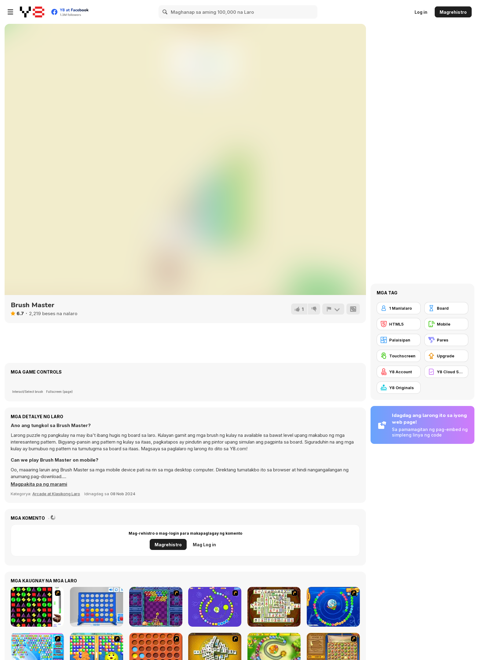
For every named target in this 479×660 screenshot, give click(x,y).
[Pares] (446, 340)
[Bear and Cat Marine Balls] (333, 607)
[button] (39, 484)
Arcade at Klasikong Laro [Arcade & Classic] (56, 493)
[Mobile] (446, 324)
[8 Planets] (214, 607)
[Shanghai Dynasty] (274, 607)
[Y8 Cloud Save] (446, 372)
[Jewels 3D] (37, 607)
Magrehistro (453, 12)
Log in (421, 12)
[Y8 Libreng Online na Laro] (32, 11)
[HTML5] (399, 324)
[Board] (446, 308)
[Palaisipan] (399, 340)
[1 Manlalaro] (399, 308)
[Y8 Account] (399, 372)
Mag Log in (204, 544)
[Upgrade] (446, 356)
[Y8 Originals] (399, 388)
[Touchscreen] (399, 356)
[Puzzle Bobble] (155, 607)
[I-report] (333, 309)
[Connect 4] (96, 607)
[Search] (165, 12)
